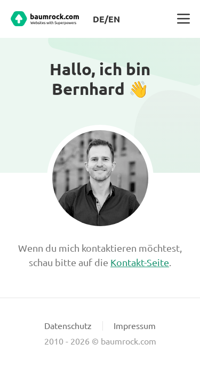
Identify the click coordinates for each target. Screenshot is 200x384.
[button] (183, 18)
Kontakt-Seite (139, 262)
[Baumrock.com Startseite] (45, 18)
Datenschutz (68, 325)
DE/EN (106, 19)
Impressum (135, 325)
